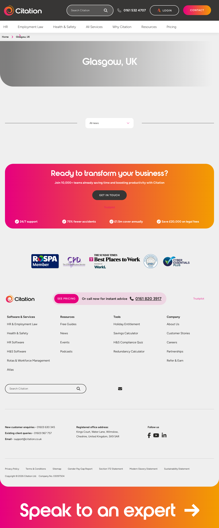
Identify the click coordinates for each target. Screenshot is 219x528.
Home (5, 36)
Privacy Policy (12, 469)
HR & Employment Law (22, 324)
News (64, 333)
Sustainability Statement (176, 469)
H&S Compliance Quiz (128, 342)
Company (173, 316)
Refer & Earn (175, 360)
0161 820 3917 (145, 298)
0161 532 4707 (135, 10)
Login (167, 10)
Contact (197, 10)
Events (64, 342)
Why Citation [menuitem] (121, 27)
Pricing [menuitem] (171, 27)
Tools (116, 316)
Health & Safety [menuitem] (64, 27)
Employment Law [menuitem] (30, 27)
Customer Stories (178, 333)
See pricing (66, 298)
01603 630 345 (30, 427)
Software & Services (21, 316)
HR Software (15, 342)
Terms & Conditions (36, 469)
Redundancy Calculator (129, 351)
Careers (172, 342)
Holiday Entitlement (126, 324)
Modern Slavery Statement (143, 469)
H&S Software (16, 351)
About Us (173, 324)
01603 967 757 (28, 433)
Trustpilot (109, 207)
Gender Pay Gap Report (80, 469)
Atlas (10, 369)
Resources (67, 316)
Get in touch (109, 195)
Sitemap (57, 469)
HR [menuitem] (5, 27)
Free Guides (68, 324)
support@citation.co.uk (23, 439)
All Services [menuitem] (94, 27)
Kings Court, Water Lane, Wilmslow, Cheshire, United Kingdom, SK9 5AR (97, 434)
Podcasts (66, 351)
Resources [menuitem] (149, 27)
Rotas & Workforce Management (28, 360)
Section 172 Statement (111, 469)
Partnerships (175, 351)
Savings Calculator (125, 333)
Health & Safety (17, 333)
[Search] (105, 10)
